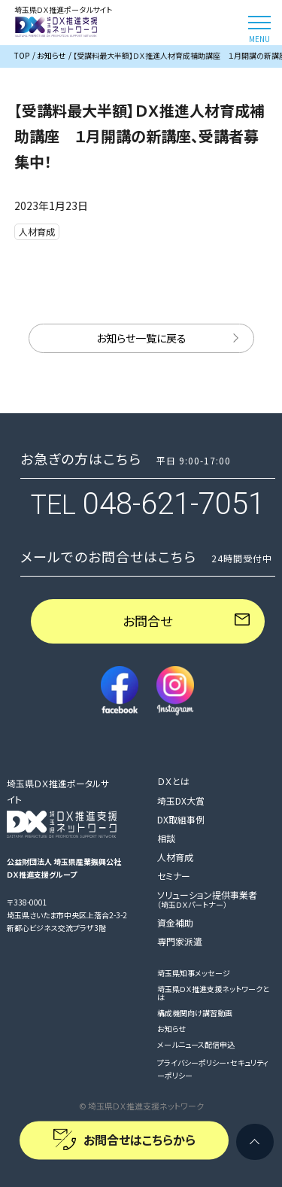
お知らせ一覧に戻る (141, 337)
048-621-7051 (174, 504)
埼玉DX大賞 (181, 800)
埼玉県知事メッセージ (193, 973)
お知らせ (171, 1028)
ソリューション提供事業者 (207, 899)
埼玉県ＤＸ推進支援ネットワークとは (213, 993)
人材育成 (175, 857)
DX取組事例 (181, 819)
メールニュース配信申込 (196, 1044)
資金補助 (175, 922)
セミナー (173, 876)
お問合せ (147, 620)
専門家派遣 (179, 941)
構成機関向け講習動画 (194, 1013)
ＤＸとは (173, 781)
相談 (166, 838)
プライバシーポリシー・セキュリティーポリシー (212, 1069)
